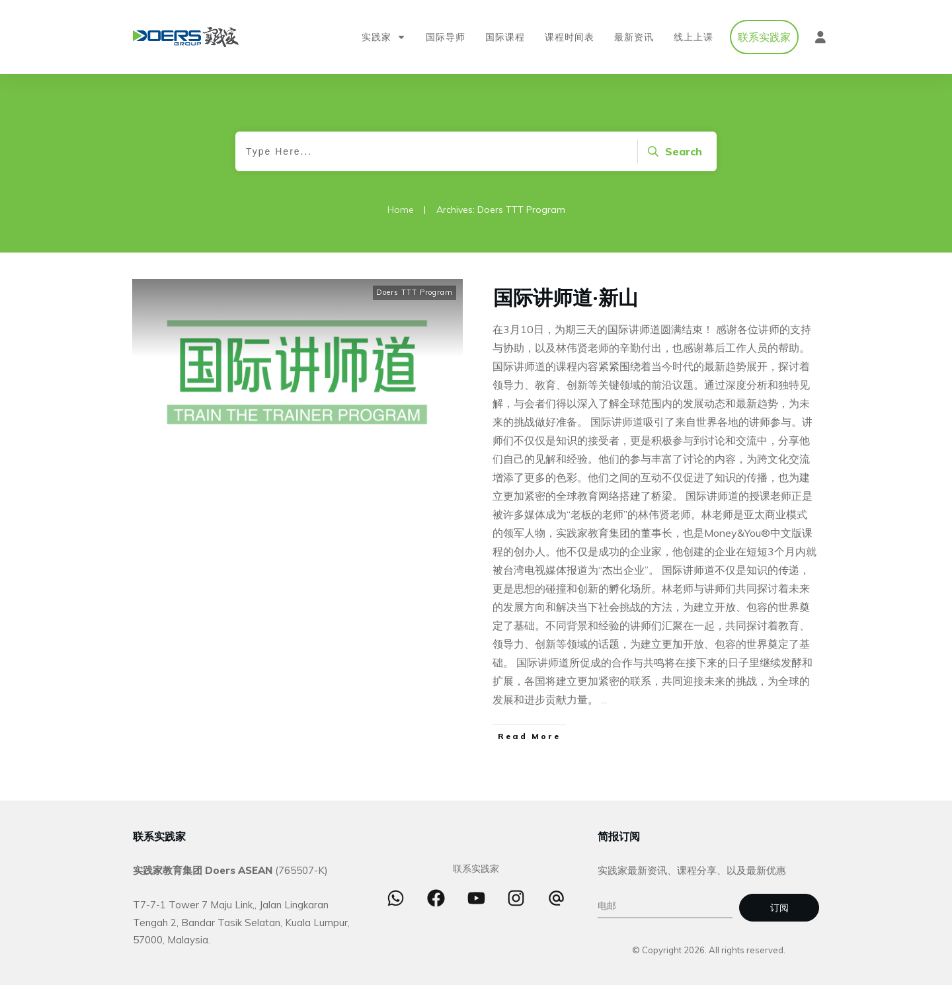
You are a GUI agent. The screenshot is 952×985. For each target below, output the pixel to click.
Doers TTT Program (414, 295)
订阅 (779, 908)
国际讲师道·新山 (565, 299)
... (604, 702)
